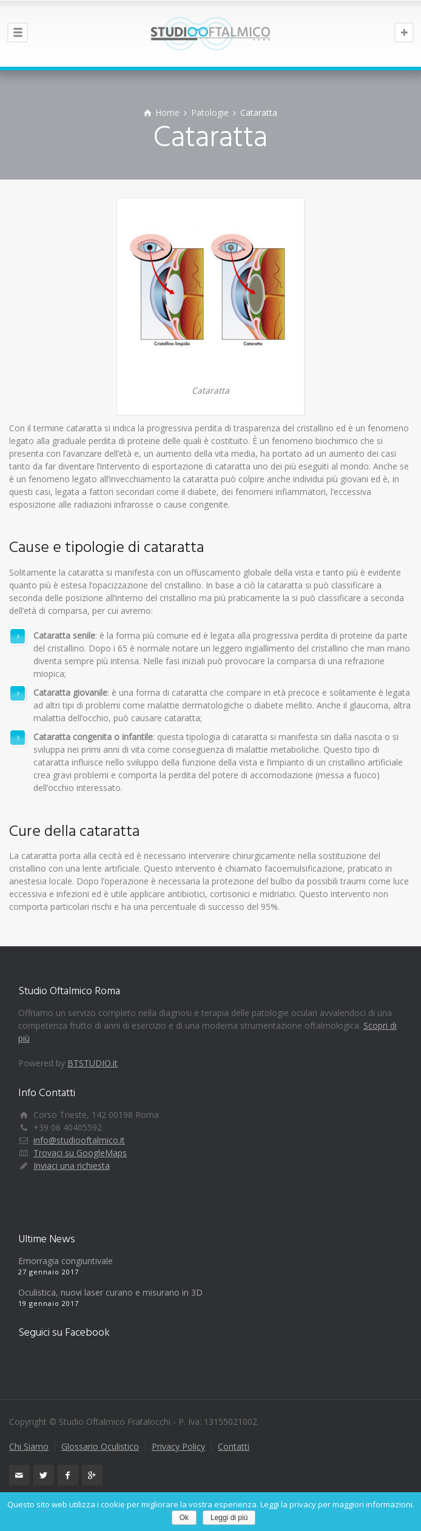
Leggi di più (229, 1517)
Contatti (233, 1446)
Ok (184, 1517)
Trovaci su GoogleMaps (80, 1153)
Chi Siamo (29, 1446)
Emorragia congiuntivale (65, 1261)
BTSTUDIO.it (92, 1063)
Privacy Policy (178, 1446)
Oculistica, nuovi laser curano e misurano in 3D (110, 1292)
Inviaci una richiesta (71, 1165)
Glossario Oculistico (100, 1446)
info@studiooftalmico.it (79, 1140)
